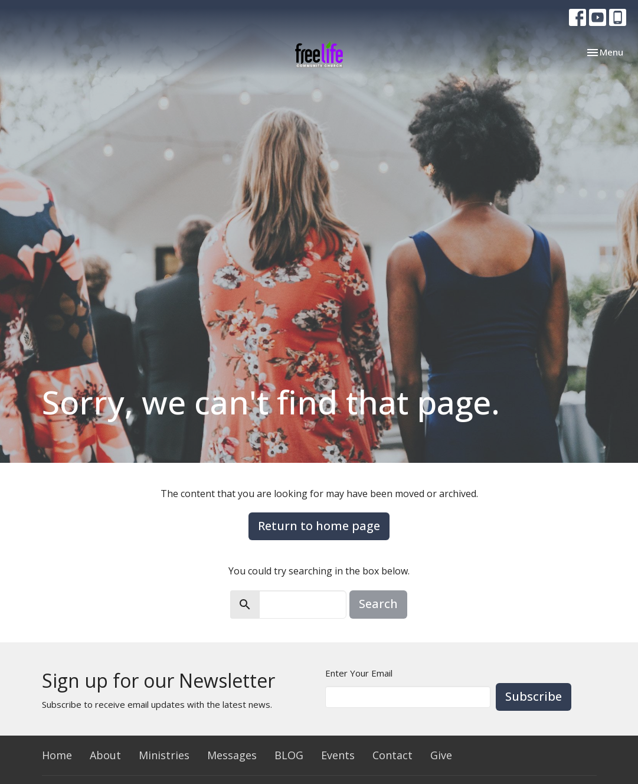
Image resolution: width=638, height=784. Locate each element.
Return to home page (319, 526)
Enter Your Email (358, 673)
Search (378, 604)
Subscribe (533, 696)
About (105, 755)
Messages (232, 755)
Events (338, 755)
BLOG (288, 755)
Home (57, 755)
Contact (392, 755)
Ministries (164, 755)
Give (441, 755)
